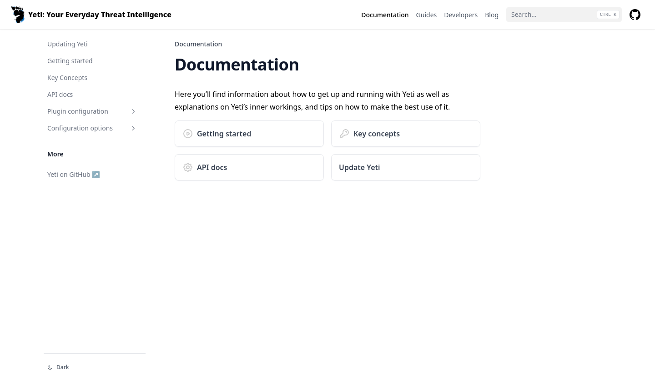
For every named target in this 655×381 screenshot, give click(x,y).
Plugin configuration (92, 111)
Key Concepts (67, 77)
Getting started (70, 60)
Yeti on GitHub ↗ (73, 174)
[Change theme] (95, 367)
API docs (60, 94)
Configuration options (92, 128)
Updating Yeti (67, 44)
